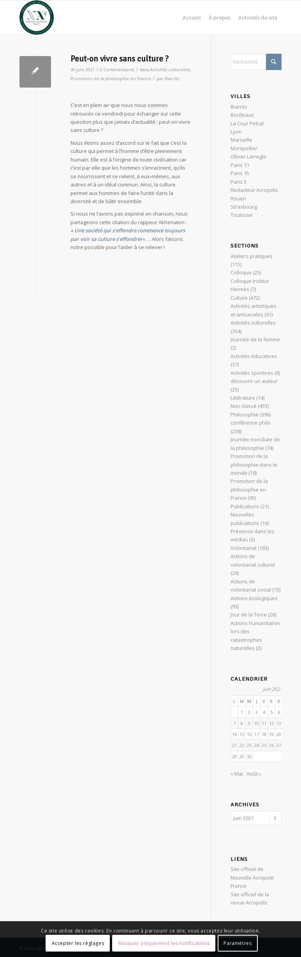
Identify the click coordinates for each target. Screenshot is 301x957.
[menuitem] (192, 17)
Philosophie (245, 414)
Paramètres (238, 943)
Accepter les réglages (78, 943)
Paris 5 (238, 181)
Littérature (243, 397)
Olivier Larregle (248, 156)
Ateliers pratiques (252, 256)
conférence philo (251, 422)
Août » (253, 773)
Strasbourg (244, 206)
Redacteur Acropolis (254, 189)
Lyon (236, 131)
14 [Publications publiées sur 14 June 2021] (234, 734)
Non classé (244, 405)
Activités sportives (252, 372)
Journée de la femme (255, 339)
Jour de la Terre (249, 614)
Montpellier (244, 148)
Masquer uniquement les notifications (164, 943)
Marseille (241, 139)
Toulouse (242, 214)
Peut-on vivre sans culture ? (119, 59)
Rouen (238, 198)
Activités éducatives (254, 356)
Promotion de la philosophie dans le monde (254, 464)
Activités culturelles (170, 69)
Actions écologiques (254, 598)
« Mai (237, 773)
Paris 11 (240, 165)
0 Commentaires (117, 69)
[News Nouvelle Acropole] (36, 17)
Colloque (241, 272)
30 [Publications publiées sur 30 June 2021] (249, 756)
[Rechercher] (256, 62)
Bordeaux (242, 114)
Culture (239, 297)
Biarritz (172, 78)
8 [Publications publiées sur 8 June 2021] (242, 723)
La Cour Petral (247, 123)
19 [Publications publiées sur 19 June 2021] (271, 734)
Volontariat (244, 547)
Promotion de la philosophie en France (110, 78)
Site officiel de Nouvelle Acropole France (252, 876)
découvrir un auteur (254, 381)
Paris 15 (240, 173)
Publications (245, 506)
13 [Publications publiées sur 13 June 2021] (278, 723)
